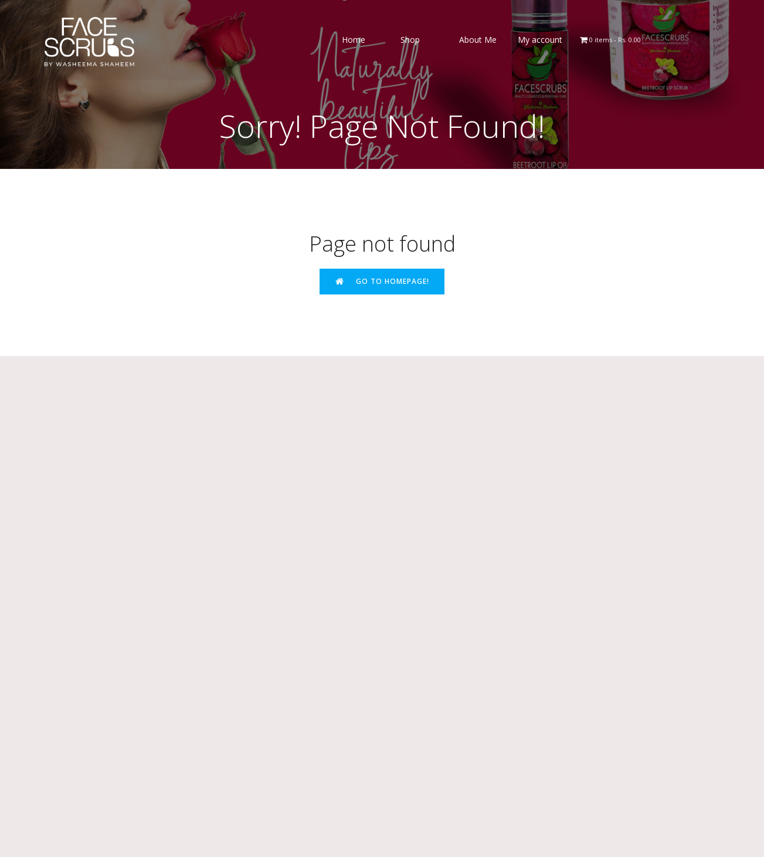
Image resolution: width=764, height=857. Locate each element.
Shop (410, 40)
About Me (478, 40)
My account (540, 40)
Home (353, 40)
